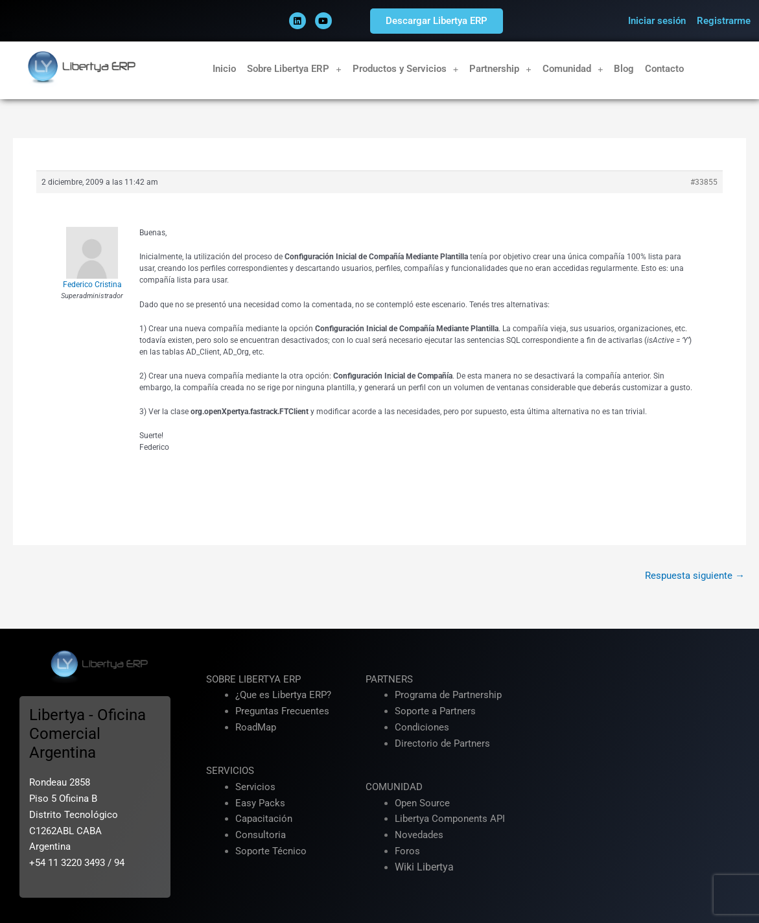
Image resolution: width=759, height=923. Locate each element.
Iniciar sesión (657, 21)
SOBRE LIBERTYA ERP (253, 679)
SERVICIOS (230, 771)
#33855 (704, 182)
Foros (407, 851)
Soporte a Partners (435, 711)
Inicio (224, 69)
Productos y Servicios (406, 69)
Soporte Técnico (271, 851)
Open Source (422, 803)
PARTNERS (389, 679)
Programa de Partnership (448, 695)
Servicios (255, 787)
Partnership (500, 69)
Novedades (419, 835)
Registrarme (724, 21)
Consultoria (260, 835)
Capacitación (263, 818)
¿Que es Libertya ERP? (283, 695)
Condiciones (422, 727)
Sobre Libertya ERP (294, 69)
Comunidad (573, 69)
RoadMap (255, 727)
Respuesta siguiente (695, 575)
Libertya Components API (450, 818)
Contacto (664, 69)
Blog (624, 69)
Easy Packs (260, 803)
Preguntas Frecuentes (282, 711)
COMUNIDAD (394, 787)
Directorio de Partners (442, 743)
